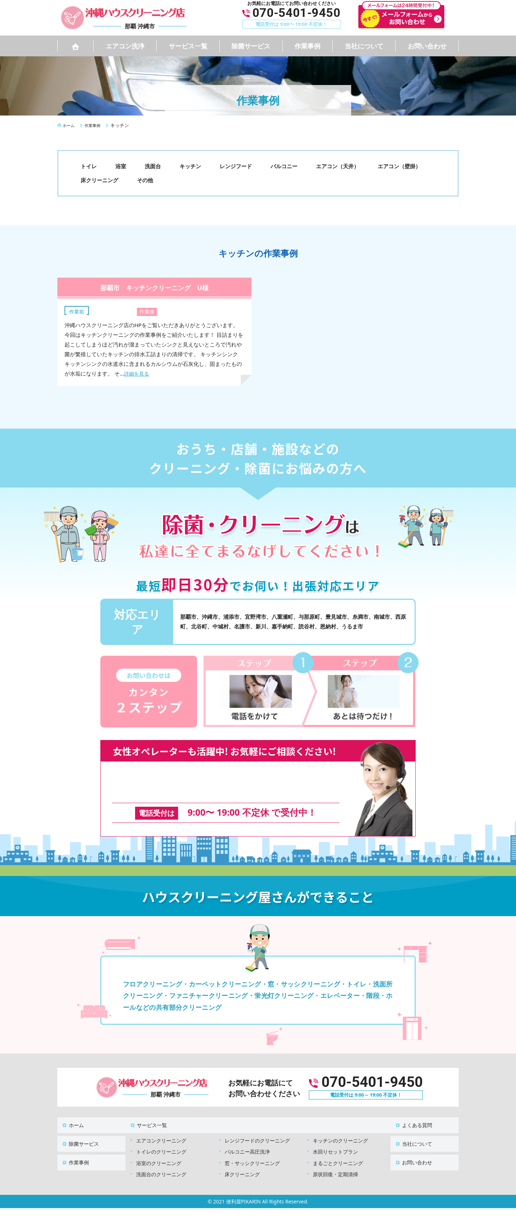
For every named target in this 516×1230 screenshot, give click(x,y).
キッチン (190, 166)
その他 (145, 180)
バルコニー (284, 166)
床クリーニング (99, 180)
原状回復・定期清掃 (335, 1158)
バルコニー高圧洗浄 (247, 1135)
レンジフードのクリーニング (257, 1124)
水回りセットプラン (335, 1135)
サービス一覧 (188, 46)
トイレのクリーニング (161, 1135)
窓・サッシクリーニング (252, 1147)
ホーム (72, 1112)
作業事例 (307, 46)
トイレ (89, 166)
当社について (364, 46)
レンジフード (236, 166)
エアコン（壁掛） (399, 166)
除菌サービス (250, 46)
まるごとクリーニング (338, 1147)
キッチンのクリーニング (340, 1124)
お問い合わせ (427, 46)
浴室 (120, 166)
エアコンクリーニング (161, 1124)
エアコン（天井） (337, 166)
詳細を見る (137, 373)
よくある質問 (413, 1112)
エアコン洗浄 (125, 46)
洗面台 (153, 166)
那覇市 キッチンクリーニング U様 (154, 287)
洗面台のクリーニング (161, 1158)
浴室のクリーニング (158, 1147)
